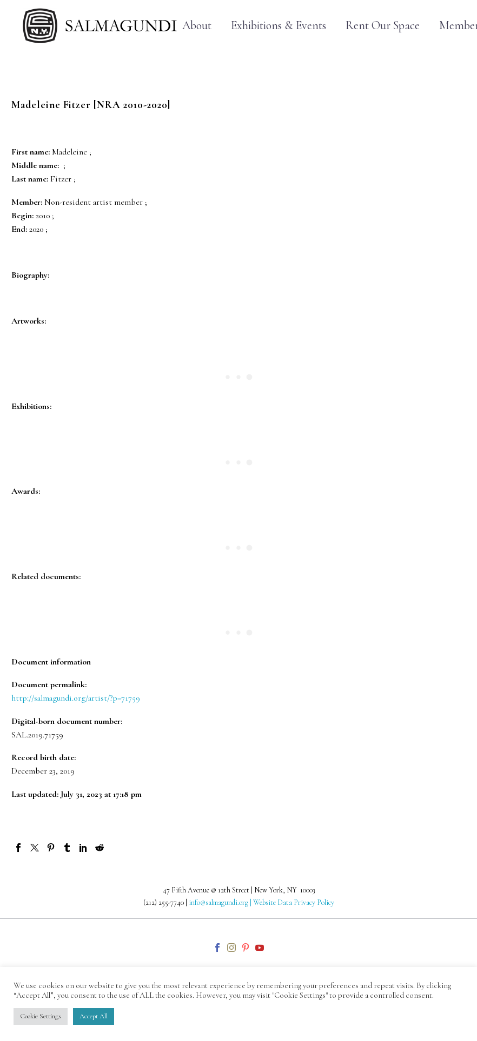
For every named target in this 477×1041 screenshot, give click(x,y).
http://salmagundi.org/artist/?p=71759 (75, 698)
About (196, 25)
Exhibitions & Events (278, 25)
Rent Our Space (383, 25)
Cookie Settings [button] (40, 1016)
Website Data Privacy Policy (293, 902)
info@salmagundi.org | (221, 902)
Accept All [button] (94, 1016)
